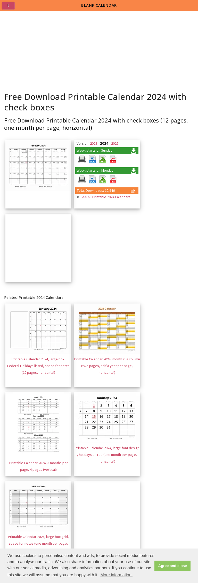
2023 (93, 143)
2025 (114, 143)
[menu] (10, 7)
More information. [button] (116, 575)
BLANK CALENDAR (99, 5)
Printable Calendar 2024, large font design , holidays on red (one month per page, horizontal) (107, 454)
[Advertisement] (99, 50)
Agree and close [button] (172, 566)
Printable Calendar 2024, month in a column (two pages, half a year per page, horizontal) (107, 365)
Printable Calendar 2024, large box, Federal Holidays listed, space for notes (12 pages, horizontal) (38, 365)
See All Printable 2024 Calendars (105, 197)
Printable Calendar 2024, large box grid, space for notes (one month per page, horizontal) (38, 543)
